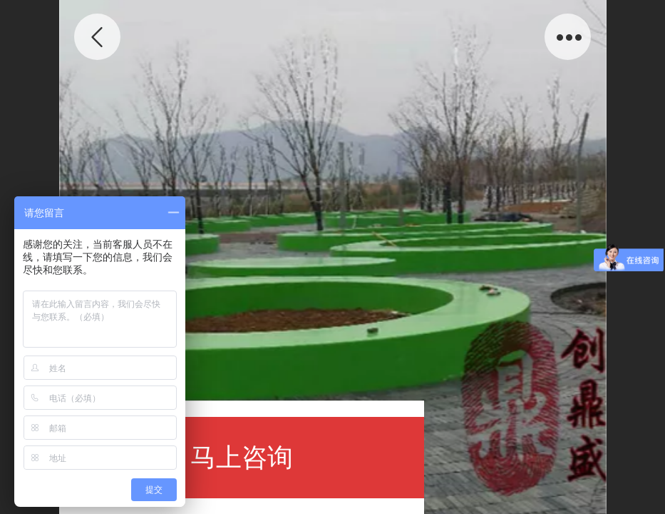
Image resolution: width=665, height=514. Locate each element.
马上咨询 (241, 457)
